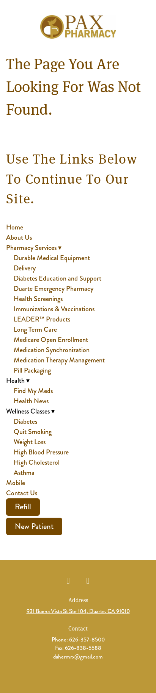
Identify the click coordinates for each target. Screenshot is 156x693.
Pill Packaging (32, 370)
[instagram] (88, 581)
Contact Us (21, 493)
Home (14, 227)
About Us (19, 237)
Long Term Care (35, 329)
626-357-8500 (87, 639)
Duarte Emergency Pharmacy (53, 288)
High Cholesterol (37, 462)
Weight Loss (30, 442)
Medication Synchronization (52, 350)
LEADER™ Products (42, 319)
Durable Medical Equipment (52, 258)
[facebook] (68, 581)
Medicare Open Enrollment (51, 340)
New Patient (34, 526)
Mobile (15, 483)
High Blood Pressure (41, 452)
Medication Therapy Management (59, 360)
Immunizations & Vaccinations (54, 309)
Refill (23, 506)
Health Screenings (38, 299)
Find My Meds (33, 391)
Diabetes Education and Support (57, 278)
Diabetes (25, 421)
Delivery (25, 268)
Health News (31, 401)
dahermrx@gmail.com (78, 656)
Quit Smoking (33, 432)
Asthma (24, 473)
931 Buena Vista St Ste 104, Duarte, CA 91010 (78, 611)
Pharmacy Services (33, 248)
